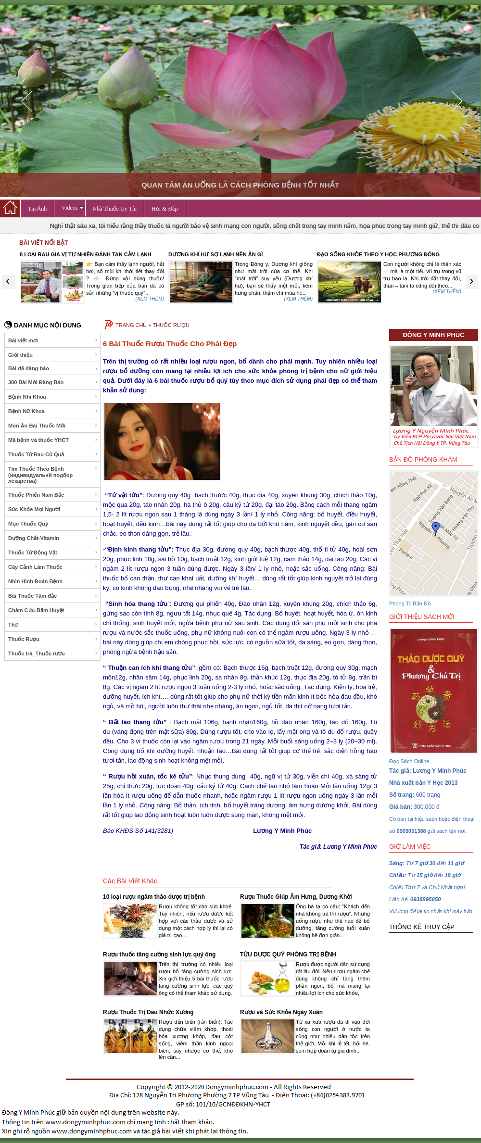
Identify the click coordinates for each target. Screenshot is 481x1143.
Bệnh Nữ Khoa (53, 411)
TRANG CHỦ (131, 325)
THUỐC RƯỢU (171, 325)
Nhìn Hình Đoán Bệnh (53, 581)
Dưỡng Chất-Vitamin (53, 538)
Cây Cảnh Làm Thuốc (53, 567)
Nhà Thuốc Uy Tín (115, 208)
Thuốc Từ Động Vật (53, 552)
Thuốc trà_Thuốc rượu (53, 653)
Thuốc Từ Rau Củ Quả (53, 454)
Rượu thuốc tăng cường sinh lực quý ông (159, 954)
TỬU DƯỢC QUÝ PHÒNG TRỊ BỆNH (288, 954)
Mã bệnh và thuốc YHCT (53, 440)
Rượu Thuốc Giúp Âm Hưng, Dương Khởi (296, 896)
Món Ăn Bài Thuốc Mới (53, 425)
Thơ (53, 625)
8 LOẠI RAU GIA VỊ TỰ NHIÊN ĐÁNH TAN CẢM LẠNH (86, 254)
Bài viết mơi (53, 340)
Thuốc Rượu (53, 639)
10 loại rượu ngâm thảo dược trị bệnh (154, 896)
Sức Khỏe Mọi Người (53, 509)
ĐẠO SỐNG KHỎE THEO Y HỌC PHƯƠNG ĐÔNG (378, 254)
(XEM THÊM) (150, 298)
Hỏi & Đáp (164, 208)
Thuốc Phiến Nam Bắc (53, 495)
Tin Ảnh (37, 208)
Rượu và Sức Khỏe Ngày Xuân (281, 1012)
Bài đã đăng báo (53, 368)
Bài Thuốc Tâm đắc (53, 596)
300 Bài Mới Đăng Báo (53, 382)
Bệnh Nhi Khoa (53, 397)
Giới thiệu (53, 355)
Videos (73, 207)
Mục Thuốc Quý (53, 524)
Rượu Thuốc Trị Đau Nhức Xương (148, 1012)
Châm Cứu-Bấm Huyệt (53, 610)
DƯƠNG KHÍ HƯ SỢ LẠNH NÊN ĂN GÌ (215, 254)
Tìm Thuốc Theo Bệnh (53, 475)
